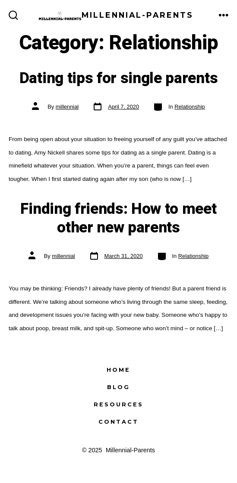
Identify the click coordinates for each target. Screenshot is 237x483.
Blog (118, 387)
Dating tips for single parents (118, 78)
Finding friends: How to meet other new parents (118, 218)
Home (118, 370)
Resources (118, 404)
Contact (118, 422)
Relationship (189, 106)
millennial (67, 106)
